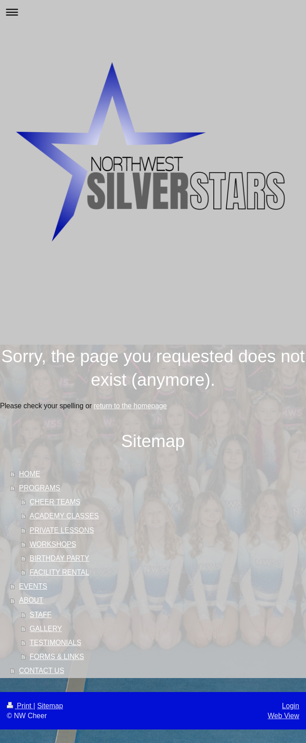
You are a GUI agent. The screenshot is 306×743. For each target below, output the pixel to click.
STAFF (41, 614)
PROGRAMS (39, 488)
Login (290, 706)
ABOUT (31, 600)
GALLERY (46, 628)
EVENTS (33, 586)
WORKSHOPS (53, 544)
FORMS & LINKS (57, 656)
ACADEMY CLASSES (64, 516)
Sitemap (50, 706)
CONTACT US (41, 670)
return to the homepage (130, 406)
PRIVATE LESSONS (62, 530)
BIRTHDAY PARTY (59, 558)
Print (20, 706)
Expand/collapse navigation (153, 12)
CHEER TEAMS (55, 502)
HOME (29, 474)
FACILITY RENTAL (59, 572)
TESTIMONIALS (55, 642)
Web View (283, 716)
